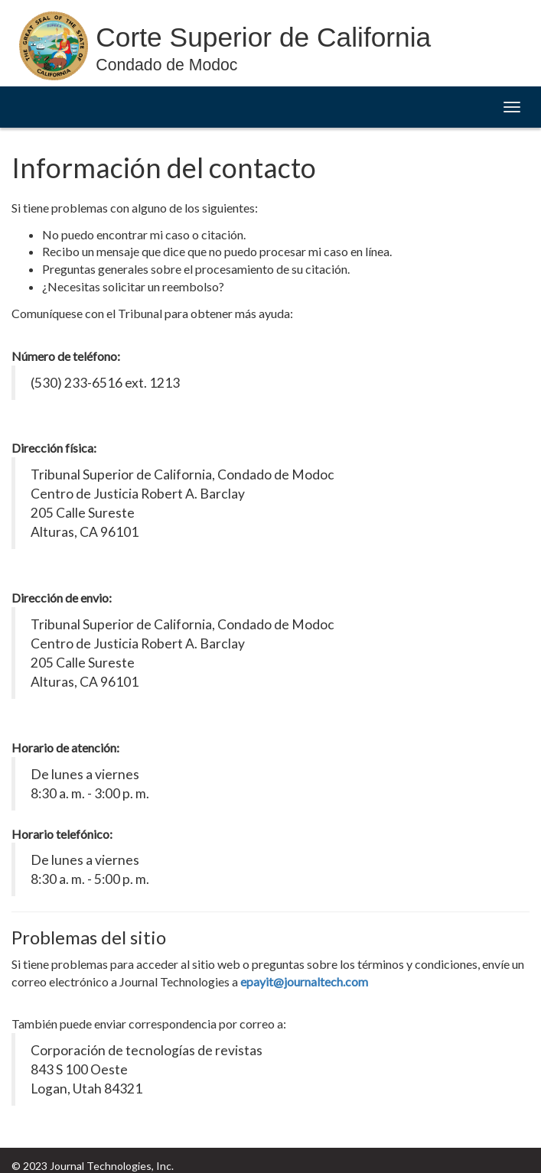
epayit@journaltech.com (304, 981)
